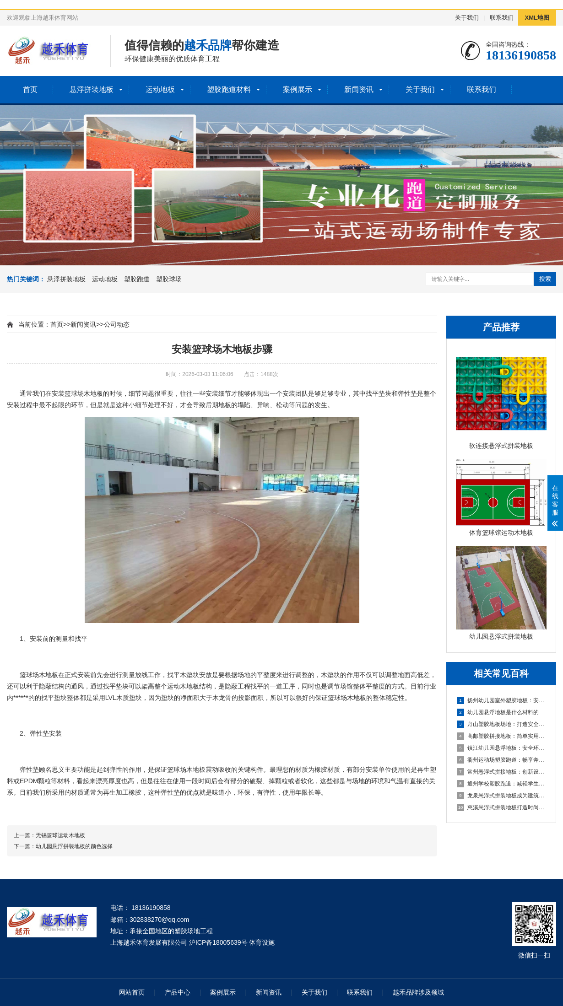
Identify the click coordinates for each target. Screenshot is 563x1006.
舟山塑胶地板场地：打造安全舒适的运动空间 (502, 724)
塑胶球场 (169, 279)
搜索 (545, 278)
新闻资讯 (359, 89)
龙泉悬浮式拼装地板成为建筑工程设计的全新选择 (502, 795)
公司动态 (117, 324)
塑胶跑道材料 (229, 89)
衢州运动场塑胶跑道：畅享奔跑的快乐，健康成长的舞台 (502, 760)
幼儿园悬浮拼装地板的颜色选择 (74, 846)
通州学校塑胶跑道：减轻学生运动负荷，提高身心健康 (502, 783)
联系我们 (502, 17)
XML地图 (537, 17)
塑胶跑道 (137, 279)
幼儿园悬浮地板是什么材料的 (498, 712)
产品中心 (177, 992)
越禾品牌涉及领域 (418, 992)
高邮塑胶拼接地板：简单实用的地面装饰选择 (502, 736)
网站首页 (132, 992)
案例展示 (297, 89)
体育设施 (262, 942)
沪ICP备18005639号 (218, 942)
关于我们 (467, 17)
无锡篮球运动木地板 (60, 835)
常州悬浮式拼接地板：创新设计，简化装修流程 (502, 771)
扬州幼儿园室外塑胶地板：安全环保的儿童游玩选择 (502, 700)
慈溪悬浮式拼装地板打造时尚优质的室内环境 (502, 807)
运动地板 (160, 89)
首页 (30, 89)
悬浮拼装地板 (92, 89)
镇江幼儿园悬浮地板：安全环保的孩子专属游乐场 (502, 748)
